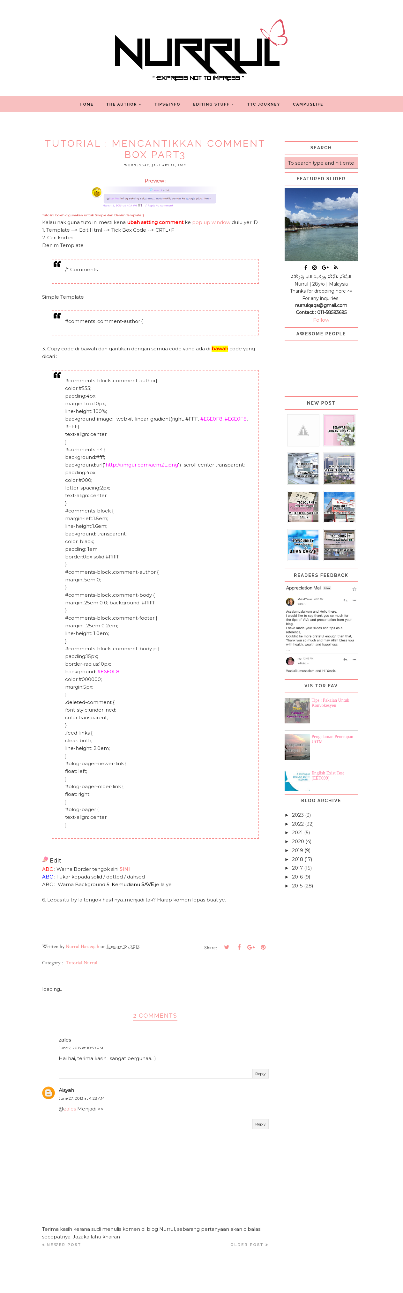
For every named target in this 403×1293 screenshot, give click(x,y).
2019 (297, 850)
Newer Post (64, 1245)
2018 (297, 859)
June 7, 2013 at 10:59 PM (81, 1047)
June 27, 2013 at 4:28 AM (81, 1098)
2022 (298, 824)
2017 (297, 868)
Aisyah (66, 1090)
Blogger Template (238, 1285)
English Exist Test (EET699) (328, 776)
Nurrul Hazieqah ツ (183, 1285)
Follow (321, 320)
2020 (298, 841)
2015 (297, 886)
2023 (298, 815)
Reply (260, 1073)
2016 (297, 877)
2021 (297, 832)
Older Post (247, 1245)
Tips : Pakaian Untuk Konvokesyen (330, 703)
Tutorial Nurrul (81, 963)
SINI (125, 869)
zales (65, 1040)
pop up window (211, 222)
